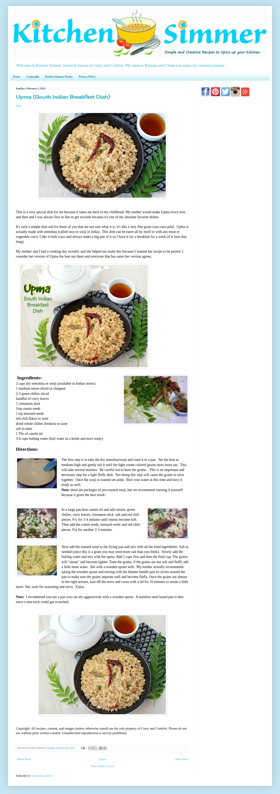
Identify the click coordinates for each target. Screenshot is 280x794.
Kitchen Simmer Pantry (59, 77)
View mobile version (102, 766)
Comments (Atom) (41, 775)
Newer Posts (24, 759)
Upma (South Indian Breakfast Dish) (63, 97)
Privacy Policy (87, 77)
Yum (18, 105)
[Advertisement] (232, 213)
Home (16, 77)
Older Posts (181, 759)
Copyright (32, 77)
